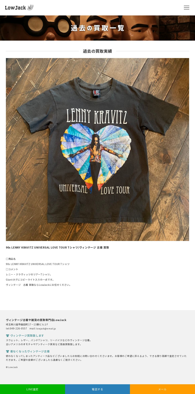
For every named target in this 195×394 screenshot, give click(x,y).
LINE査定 (32, 389)
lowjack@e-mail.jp (46, 328)
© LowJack (12, 367)
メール (162, 389)
